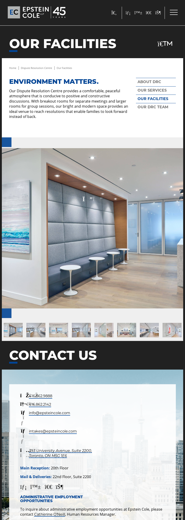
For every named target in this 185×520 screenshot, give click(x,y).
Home (12, 68)
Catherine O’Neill (49, 514)
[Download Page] (164, 43)
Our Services (152, 90)
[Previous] (6, 142)
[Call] (172, 507)
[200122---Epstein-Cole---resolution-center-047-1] (92, 228)
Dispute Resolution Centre (36, 68)
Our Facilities (64, 68)
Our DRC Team (153, 107)
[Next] (6, 313)
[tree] (156, 95)
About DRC (149, 82)
